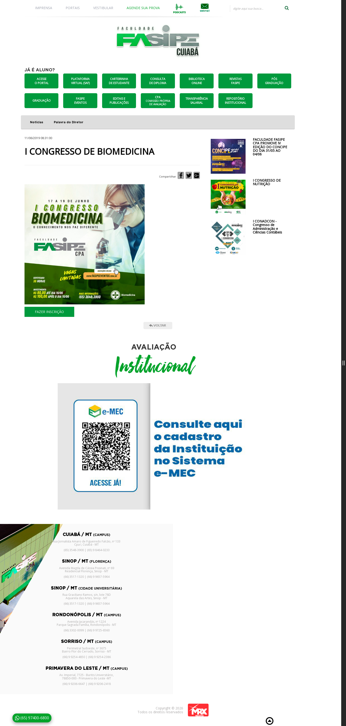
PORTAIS (73, 8)
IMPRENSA (43, 8)
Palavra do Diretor (68, 122)
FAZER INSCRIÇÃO (49, 311)
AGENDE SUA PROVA (143, 8)
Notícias (36, 122)
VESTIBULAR (103, 8)
